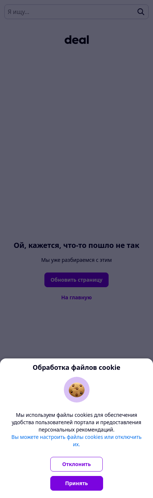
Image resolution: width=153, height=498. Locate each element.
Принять (76, 483)
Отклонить (76, 464)
